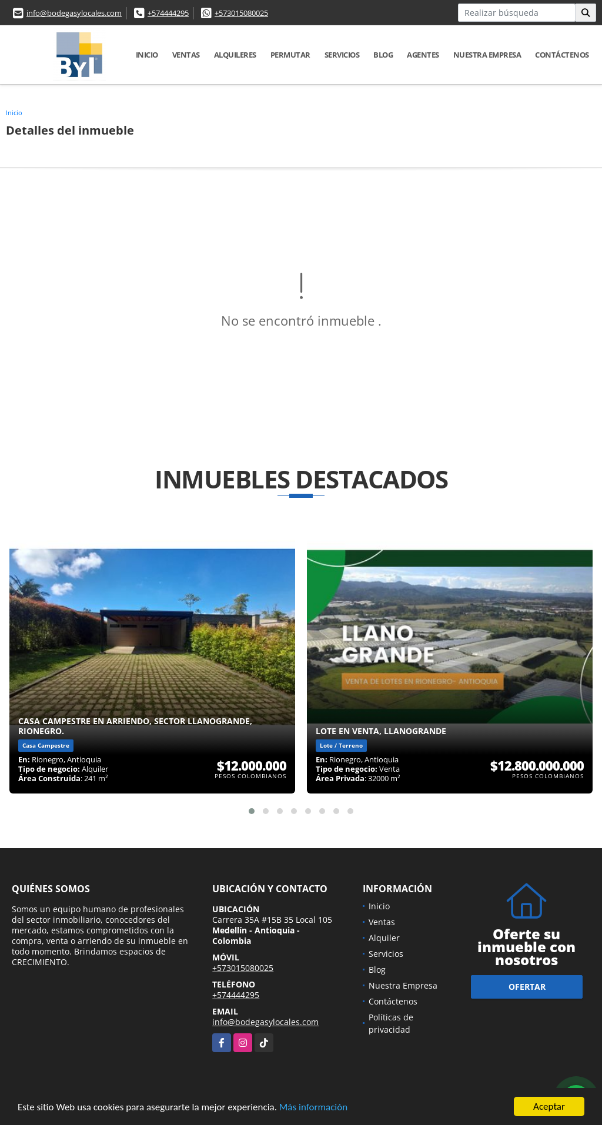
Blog (383, 54)
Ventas (186, 54)
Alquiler (384, 937)
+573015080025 (241, 13)
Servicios (342, 54)
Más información (313, 1108)
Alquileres (235, 54)
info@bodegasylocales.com (74, 13)
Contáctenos (562, 54)
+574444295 (168, 13)
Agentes (423, 54)
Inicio (147, 54)
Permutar (290, 54)
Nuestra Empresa (487, 54)
